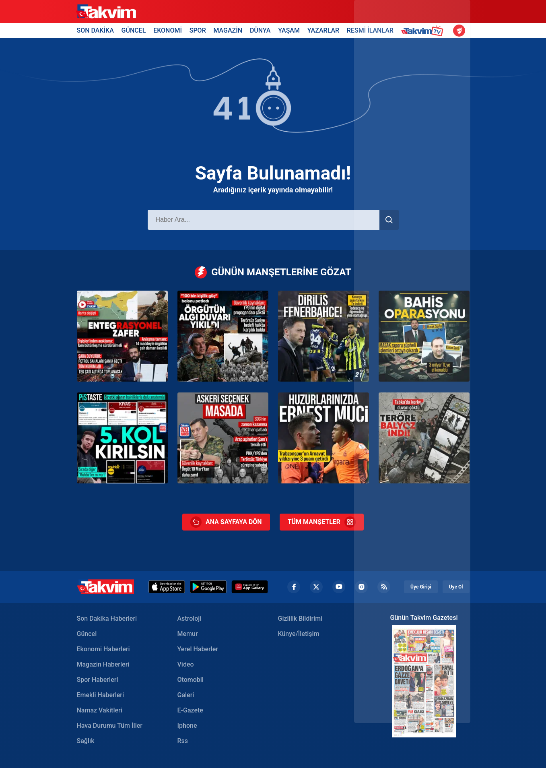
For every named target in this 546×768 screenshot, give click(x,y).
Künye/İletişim (298, 634)
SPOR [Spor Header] (198, 30)
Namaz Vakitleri (99, 710)
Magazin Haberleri (103, 664)
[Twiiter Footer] (316, 586)
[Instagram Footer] (361, 586)
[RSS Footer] (383, 586)
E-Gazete (190, 710)
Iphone (187, 725)
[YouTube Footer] (338, 586)
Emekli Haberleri (100, 695)
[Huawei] (249, 586)
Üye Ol (456, 587)
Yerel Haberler (197, 649)
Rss (182, 741)
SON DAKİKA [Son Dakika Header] (95, 30)
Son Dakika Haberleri (107, 618)
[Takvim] (106, 11)
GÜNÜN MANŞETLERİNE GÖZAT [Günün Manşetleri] (273, 272)
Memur (187, 634)
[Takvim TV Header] (423, 30)
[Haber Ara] (263, 220)
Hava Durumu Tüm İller (109, 725)
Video (185, 664)
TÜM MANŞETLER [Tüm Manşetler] (322, 522)
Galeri (185, 695)
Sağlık (86, 741)
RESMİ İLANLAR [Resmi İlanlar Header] (370, 30)
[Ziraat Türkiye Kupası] (459, 31)
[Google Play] (208, 586)
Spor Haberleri (97, 679)
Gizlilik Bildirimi (300, 618)
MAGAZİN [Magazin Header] (227, 30)
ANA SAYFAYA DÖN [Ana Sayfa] (226, 522)
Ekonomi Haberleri (103, 649)
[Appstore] (166, 586)
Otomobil (190, 679)
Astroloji (189, 618)
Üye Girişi (420, 587)
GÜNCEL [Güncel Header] (134, 30)
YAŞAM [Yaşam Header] (289, 30)
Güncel (87, 634)
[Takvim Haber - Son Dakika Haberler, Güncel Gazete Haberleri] (105, 586)
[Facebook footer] (293, 586)
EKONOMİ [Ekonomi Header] (167, 30)
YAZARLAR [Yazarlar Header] (323, 30)
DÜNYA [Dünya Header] (260, 30)
